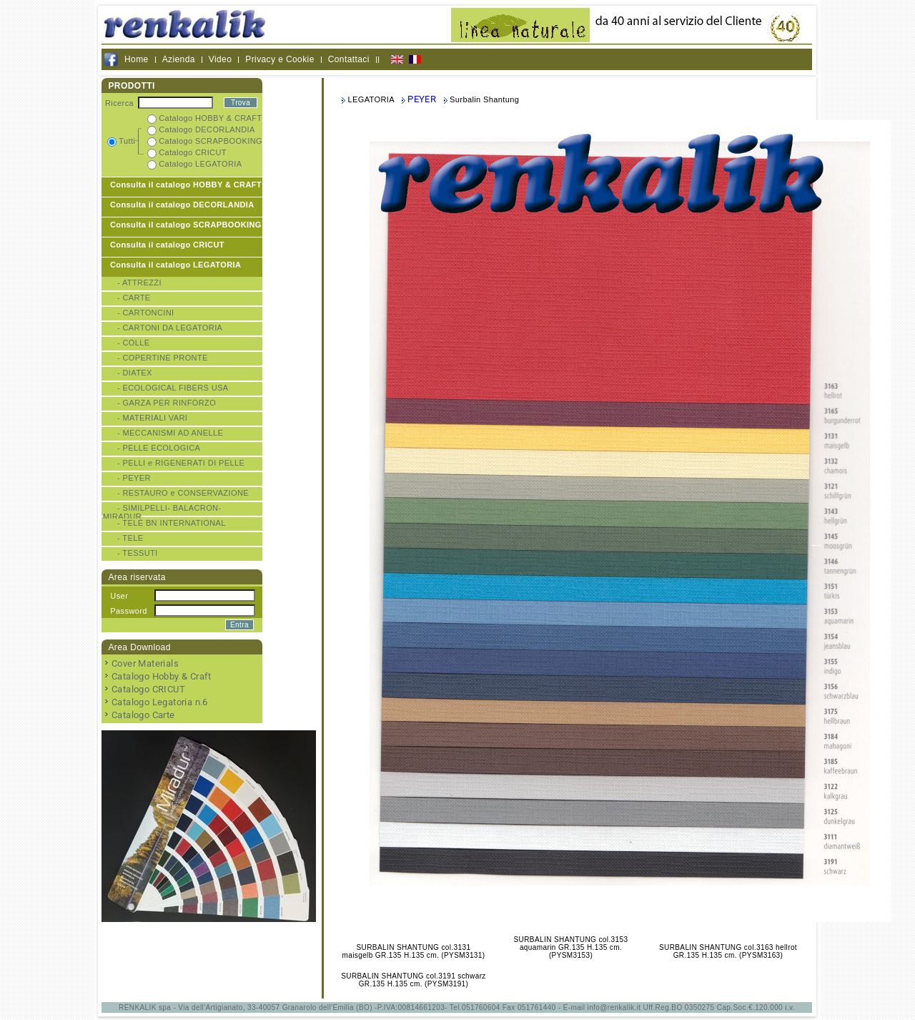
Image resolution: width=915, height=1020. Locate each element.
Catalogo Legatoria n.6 (160, 702)
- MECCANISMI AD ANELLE (170, 432)
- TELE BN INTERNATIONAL (171, 523)
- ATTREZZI (139, 282)
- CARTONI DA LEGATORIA (169, 327)
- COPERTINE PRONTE (162, 357)
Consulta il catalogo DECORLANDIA (182, 204)
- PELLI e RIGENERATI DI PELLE (180, 462)
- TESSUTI (137, 553)
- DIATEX (134, 372)
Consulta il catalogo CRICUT (167, 244)
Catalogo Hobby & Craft (162, 676)
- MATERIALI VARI (152, 417)
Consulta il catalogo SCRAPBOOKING (186, 224)
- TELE (130, 538)
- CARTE (134, 297)
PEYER (421, 99)
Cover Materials (145, 663)
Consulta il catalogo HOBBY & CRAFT (186, 184)
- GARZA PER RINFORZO (166, 402)
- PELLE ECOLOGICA (158, 447)
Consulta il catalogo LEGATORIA (175, 264)
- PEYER (134, 478)
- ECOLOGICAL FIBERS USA (173, 387)
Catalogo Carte (143, 715)
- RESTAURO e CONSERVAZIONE (183, 493)
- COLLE (133, 342)
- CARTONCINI (145, 312)
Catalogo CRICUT (148, 689)
